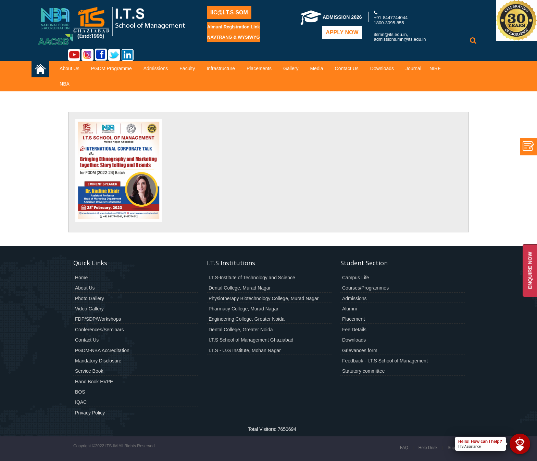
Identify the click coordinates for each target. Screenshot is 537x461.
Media (316, 68)
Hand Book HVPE (94, 381)
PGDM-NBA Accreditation (102, 350)
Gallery (290, 68)
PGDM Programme (111, 68)
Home (81, 277)
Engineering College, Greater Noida (247, 319)
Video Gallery (89, 308)
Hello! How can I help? (480, 441)
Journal (413, 68)
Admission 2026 (331, 17)
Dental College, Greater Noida (241, 329)
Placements (259, 68)
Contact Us (347, 68)
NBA (65, 84)
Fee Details (354, 329)
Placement (353, 319)
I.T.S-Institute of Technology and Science (252, 277)
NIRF (435, 68)
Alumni (349, 308)
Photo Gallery (89, 298)
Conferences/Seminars (99, 329)
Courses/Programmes (365, 288)
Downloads (382, 68)
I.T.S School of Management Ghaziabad (251, 340)
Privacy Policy (90, 412)
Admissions (155, 68)
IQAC (81, 402)
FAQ (404, 447)
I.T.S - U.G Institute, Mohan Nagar (245, 350)
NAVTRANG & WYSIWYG (233, 37)
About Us (69, 68)
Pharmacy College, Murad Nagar (243, 308)
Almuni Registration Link (233, 26)
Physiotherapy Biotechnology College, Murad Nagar (264, 298)
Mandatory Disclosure (98, 360)
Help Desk (428, 447)
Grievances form (359, 350)
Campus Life (355, 277)
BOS (80, 392)
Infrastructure (221, 68)
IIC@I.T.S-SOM (229, 12)
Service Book (89, 371)
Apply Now (342, 32)
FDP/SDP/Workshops (98, 319)
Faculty (187, 68)
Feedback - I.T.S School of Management (385, 360)
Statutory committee (363, 371)
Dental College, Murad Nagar (240, 288)
